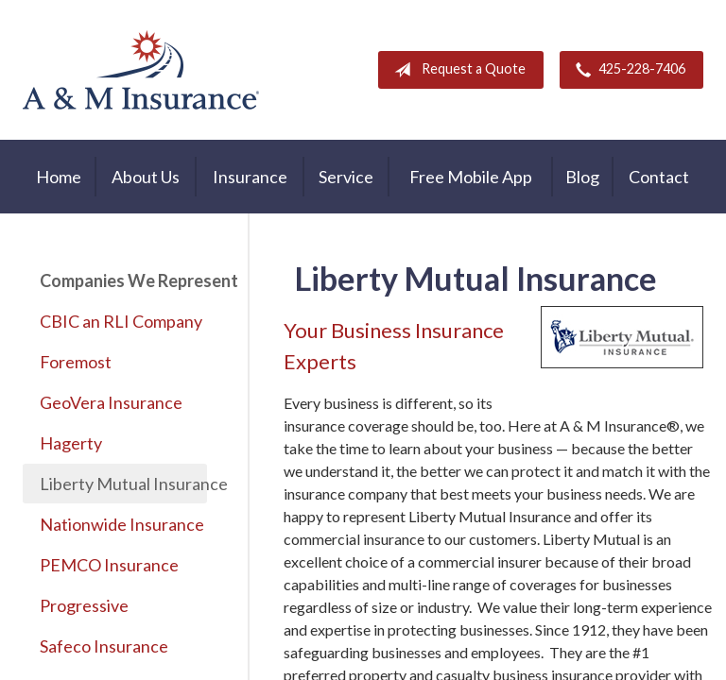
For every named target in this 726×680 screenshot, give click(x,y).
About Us (146, 176)
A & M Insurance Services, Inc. (141, 70)
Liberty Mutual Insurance (123, 483)
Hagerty (71, 443)
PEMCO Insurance (109, 564)
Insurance (250, 176)
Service (346, 176)
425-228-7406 (626, 70)
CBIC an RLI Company (121, 321)
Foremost (76, 361)
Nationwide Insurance (122, 524)
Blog (582, 176)
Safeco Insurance (104, 646)
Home (58, 176)
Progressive (84, 605)
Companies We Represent (123, 280)
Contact (659, 176)
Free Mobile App (470, 176)
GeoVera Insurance (111, 402)
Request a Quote (456, 70)
